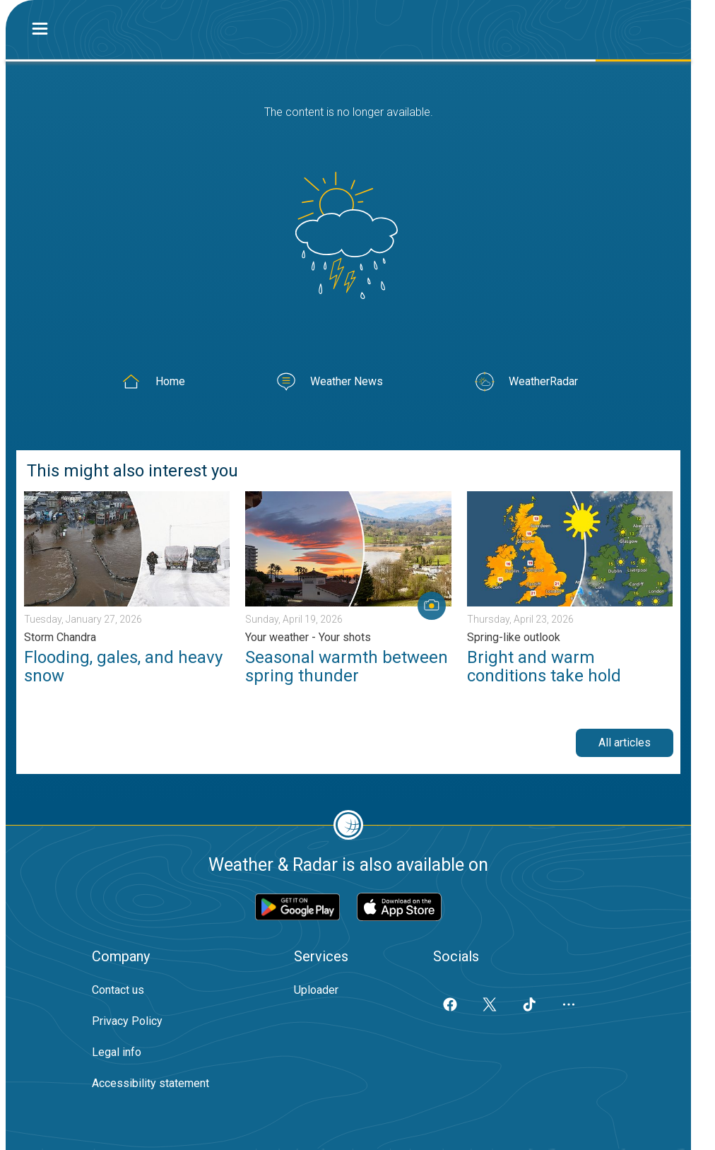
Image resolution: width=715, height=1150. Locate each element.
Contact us (118, 990)
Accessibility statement (150, 1083)
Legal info (116, 1052)
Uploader (316, 990)
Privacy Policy (127, 1021)
